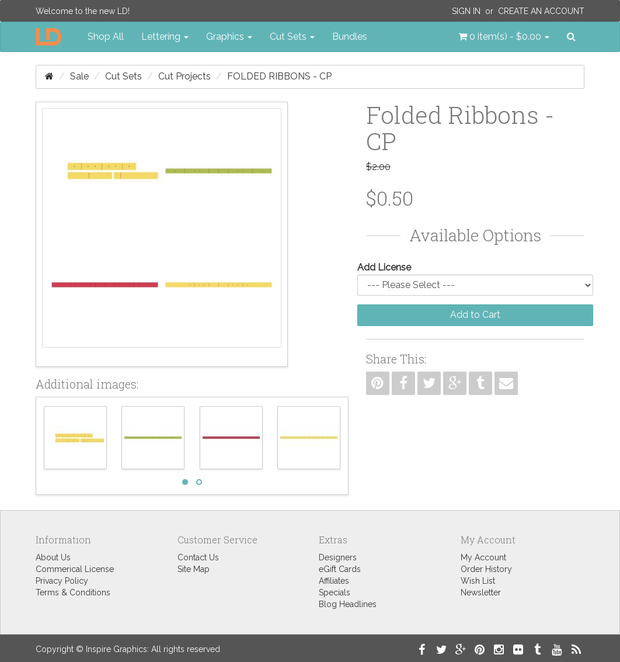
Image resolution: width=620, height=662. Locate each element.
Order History (486, 569)
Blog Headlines (348, 604)
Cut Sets (123, 76)
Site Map (193, 569)
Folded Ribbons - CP (279, 76)
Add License (384, 267)
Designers (338, 557)
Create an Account (541, 11)
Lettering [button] (165, 36)
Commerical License (75, 569)
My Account (483, 557)
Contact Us (198, 557)
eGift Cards (340, 569)
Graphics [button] (229, 36)
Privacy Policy (62, 580)
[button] (504, 36)
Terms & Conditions (73, 592)
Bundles (349, 36)
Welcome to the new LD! (83, 11)
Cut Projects (184, 76)
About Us (53, 557)
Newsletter (481, 592)
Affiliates (334, 580)
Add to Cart (475, 314)
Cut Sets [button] (292, 36)
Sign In (466, 11)
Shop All (106, 36)
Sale (79, 76)
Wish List (478, 580)
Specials (334, 592)
